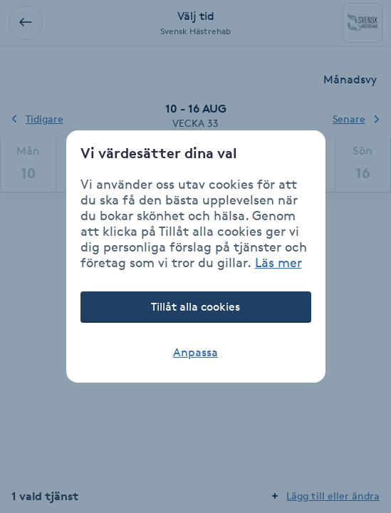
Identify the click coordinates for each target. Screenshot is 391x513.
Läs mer (278, 262)
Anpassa (195, 352)
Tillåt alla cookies (195, 307)
